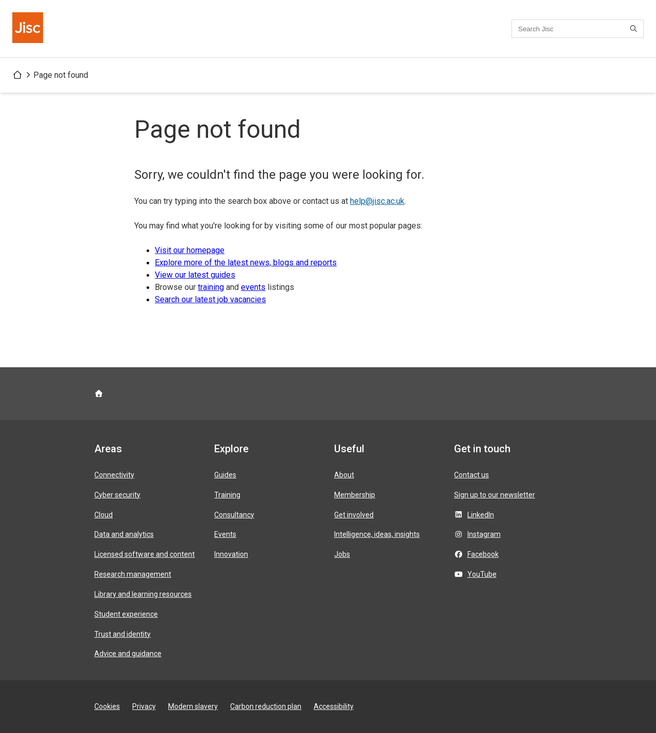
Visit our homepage (189, 250)
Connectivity (114, 475)
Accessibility (334, 706)
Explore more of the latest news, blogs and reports (246, 262)
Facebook (483, 554)
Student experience (126, 614)
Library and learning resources (143, 594)
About (344, 475)
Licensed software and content (144, 554)
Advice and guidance (127, 654)
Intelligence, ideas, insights (377, 534)
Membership (354, 495)
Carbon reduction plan (265, 706)
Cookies (107, 706)
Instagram (484, 534)
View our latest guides (195, 275)
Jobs (342, 554)
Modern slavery (193, 706)
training (211, 287)
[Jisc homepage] (28, 28)
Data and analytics (124, 534)
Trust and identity (122, 634)
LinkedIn (480, 515)
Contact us (471, 475)
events (253, 287)
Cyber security (117, 495)
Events (225, 534)
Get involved (354, 515)
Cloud (103, 515)
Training (227, 495)
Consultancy (234, 515)
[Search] (635, 28)
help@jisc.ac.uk (377, 201)
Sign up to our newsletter (494, 495)
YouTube (482, 574)
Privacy (144, 706)
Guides (225, 475)
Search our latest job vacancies (210, 299)
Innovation (231, 554)
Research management (132, 574)
